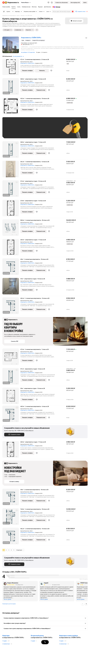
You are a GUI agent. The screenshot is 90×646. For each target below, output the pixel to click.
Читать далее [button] (7, 599)
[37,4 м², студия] (11, 189)
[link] (85, 2)
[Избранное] (48, 2)
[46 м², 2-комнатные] (11, 267)
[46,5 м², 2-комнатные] (11, 415)
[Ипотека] (34, 7)
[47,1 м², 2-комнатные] (11, 68)
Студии (4, 641)
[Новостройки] (6, 7)
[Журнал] (40, 7)
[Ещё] (37, 30)
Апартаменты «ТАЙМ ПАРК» (27, 63)
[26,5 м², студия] (11, 248)
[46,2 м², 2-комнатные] (11, 537)
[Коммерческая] (26, 7)
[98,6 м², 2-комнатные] (11, 228)
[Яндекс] (3, 2)
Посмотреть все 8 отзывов (9, 603)
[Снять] (18, 7)
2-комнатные (6, 644)
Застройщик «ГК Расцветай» (28, 52)
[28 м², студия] (11, 397)
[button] (51, 2)
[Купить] (13, 7)
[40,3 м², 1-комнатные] (11, 107)
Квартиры (6, 636)
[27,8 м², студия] (11, 209)
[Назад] (82, 603)
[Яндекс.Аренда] (56, 7)
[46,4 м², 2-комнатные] (11, 306)
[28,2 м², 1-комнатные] (11, 170)
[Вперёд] (86, 603)
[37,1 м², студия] (11, 377)
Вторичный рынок (37, 636)
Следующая (19, 550)
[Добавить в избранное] (86, 38)
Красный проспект (24, 61)
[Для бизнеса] (47, 7)
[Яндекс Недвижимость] (12, 2)
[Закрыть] (87, 11)
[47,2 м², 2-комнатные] (11, 358)
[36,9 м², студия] (11, 87)
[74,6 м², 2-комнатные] (11, 517)
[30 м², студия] (11, 287)
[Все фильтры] (3, 11)
